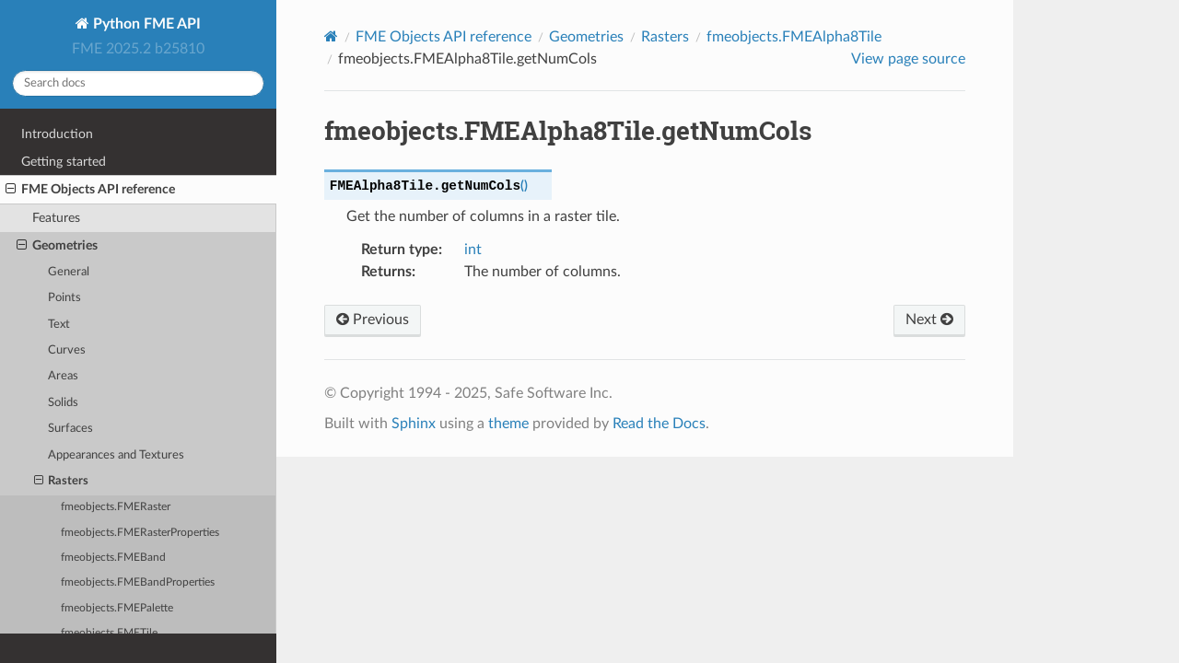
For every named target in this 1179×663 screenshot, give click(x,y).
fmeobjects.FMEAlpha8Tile (793, 36)
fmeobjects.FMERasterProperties (140, 533)
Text (59, 325)
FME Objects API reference (90, 189)
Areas (63, 376)
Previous (372, 319)
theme (508, 423)
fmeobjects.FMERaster (115, 507)
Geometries (57, 246)
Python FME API (145, 24)
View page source (908, 59)
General (68, 272)
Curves (67, 350)
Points (64, 298)
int (473, 249)
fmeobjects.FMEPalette (117, 608)
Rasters (61, 481)
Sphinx (413, 423)
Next (929, 319)
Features (56, 218)
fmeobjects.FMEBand (113, 557)
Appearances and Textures (116, 455)
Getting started (63, 162)
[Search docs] (138, 83)
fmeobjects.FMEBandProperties (138, 582)
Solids (63, 403)
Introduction (57, 134)
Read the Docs (659, 423)
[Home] (331, 36)
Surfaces (70, 429)
